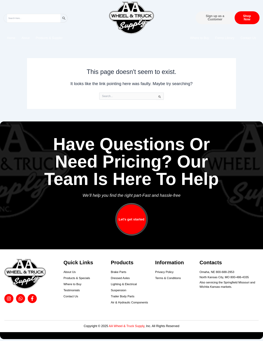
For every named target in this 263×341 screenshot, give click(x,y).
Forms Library (224, 38)
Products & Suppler (49, 38)
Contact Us (248, 38)
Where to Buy (199, 38)
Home (11, 38)
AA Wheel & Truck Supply (126, 326)
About (25, 38)
